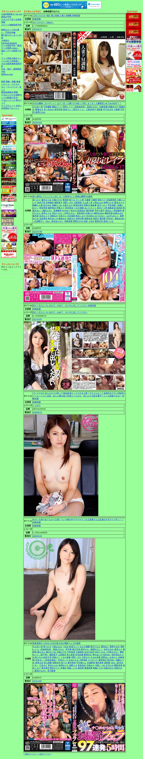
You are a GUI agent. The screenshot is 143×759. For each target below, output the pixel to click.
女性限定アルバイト (10, 108)
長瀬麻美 (57, 210)
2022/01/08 (37, 231)
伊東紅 (64, 668)
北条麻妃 (50, 202)
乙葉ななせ (68, 205)
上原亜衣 (62, 655)
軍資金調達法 (7, 92)
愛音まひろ (119, 202)
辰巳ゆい (107, 655)
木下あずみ (108, 109)
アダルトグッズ (8, 100)
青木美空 (45, 668)
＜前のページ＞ (30, 754)
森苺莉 (36, 216)
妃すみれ (47, 205)
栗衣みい (105, 647)
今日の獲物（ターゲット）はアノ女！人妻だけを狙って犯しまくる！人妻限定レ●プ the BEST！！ (77, 103)
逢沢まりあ (46, 200)
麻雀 (18, 81)
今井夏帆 (47, 107)
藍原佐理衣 (78, 205)
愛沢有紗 (72, 663)
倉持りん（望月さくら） (74, 109)
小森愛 (117, 109)
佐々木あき (49, 109)
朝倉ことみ (72, 668)
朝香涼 (87, 205)
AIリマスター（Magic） (43, 22)
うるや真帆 (79, 208)
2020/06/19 (37, 412)
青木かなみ (53, 665)
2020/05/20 (37, 536)
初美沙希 (80, 218)
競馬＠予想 (6, 17)
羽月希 (69, 649)
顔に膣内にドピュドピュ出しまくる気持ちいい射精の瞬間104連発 (62, 196)
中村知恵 (71, 652)
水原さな (63, 216)
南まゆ (74, 210)
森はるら (41, 652)
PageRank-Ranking (9, 43)
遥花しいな (108, 221)
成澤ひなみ (40, 112)
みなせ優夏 (85, 647)
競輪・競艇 (11, 81)
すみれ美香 (95, 657)
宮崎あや (54, 216)
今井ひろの (38, 657)
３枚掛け (5, 40)
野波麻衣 (118, 210)
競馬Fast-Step (7, 74)
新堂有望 (58, 109)
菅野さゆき (115, 647)
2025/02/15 (37, 29)
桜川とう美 (102, 208)
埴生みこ (109, 210)
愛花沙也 (99, 221)
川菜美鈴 (78, 202)
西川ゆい (111, 660)
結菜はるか (118, 213)
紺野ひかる (109, 202)
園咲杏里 (109, 213)
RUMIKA (90, 216)
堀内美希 (90, 210)
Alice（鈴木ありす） (54, 221)
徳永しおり (81, 216)
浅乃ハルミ (102, 205)
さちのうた (93, 660)
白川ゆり (66, 210)
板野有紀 (52, 208)
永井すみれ (109, 649)
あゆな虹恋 (89, 652)
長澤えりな (46, 213)
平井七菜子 (99, 210)
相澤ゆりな (64, 665)
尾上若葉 (71, 655)
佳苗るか (71, 218)
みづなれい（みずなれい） (107, 216)
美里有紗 (81, 213)
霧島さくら (57, 107)
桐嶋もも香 (38, 205)
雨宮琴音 (43, 208)
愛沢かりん (55, 668)
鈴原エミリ (74, 647)
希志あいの (53, 218)
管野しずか (68, 202)
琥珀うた (102, 200)
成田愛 (100, 109)
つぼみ (91, 221)
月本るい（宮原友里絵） (46, 660)
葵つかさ (37, 200)
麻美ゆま (39, 109)
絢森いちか (98, 668)
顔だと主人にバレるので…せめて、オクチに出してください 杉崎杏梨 (64, 305)
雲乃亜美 (51, 671)
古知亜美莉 (111, 200)
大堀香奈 (80, 652)
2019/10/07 (37, 681)
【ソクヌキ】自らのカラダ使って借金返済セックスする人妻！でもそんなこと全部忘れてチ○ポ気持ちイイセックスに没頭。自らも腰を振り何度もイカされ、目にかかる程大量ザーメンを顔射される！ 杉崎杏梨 (79, 396)
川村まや (86, 657)
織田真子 (58, 202)
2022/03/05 (37, 122)
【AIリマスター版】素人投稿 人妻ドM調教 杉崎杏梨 (56, 15)
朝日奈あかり (118, 655)
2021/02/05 (37, 319)
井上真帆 (48, 663)
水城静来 (91, 663)
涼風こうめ (100, 665)
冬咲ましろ (63, 660)
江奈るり (43, 665)
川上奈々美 (38, 107)
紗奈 (86, 221)
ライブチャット (8, 105)
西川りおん (95, 647)
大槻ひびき (57, 200)
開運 (16, 92)
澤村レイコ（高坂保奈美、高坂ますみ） (81, 107)
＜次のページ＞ (44, 754)
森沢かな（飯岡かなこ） (92, 649)
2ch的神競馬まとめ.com (11, 14)
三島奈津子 (91, 109)
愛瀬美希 (88, 668)
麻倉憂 (93, 205)
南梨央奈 (88, 218)
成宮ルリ (118, 649)
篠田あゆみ (99, 213)
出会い (19, 105)
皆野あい (105, 657)
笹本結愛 (79, 655)
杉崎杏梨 (37, 19)
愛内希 (103, 218)
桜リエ (72, 200)
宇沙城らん (81, 663)
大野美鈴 (83, 660)
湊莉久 (96, 218)
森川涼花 (76, 649)
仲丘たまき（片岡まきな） (64, 213)
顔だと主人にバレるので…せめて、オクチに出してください (60, 312)
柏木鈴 (119, 208)
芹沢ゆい (110, 218)
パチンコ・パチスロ (10, 84)
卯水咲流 (69, 208)
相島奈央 (112, 208)
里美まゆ (39, 663)
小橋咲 (94, 200)
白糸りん (114, 657)
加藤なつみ (57, 205)
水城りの (89, 213)
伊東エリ (60, 208)
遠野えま (73, 665)
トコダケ (37, 405)
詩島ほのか (109, 668)
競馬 (3, 81)
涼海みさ (90, 665)
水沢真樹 (71, 216)
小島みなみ (98, 202)
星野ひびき (78, 221)
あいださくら (90, 208)
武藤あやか (113, 107)
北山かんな (74, 660)
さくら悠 (80, 200)
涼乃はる (110, 665)
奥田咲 (66, 200)
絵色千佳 (41, 202)
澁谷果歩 (43, 218)
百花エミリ (44, 216)
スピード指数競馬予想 (11, 25)
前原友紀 (81, 210)
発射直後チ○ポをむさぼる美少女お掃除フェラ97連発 (57, 643)
